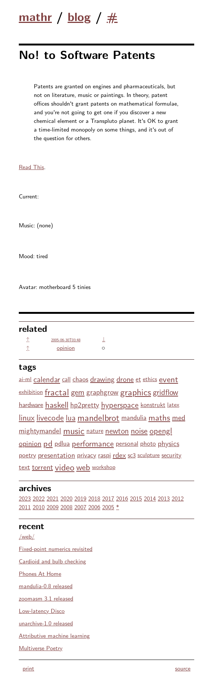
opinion (66, 347)
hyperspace (120, 404)
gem (78, 391)
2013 (164, 498)
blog (79, 16)
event (168, 378)
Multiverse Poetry (40, 647)
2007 (80, 506)
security (171, 454)
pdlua (62, 443)
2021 (53, 498)
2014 (150, 498)
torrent (42, 466)
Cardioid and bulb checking (52, 561)
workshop (103, 466)
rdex (119, 454)
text (24, 467)
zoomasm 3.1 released (46, 598)
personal (127, 443)
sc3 (132, 454)
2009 (53, 506)
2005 (108, 506)
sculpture (148, 454)
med (178, 417)
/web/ (27, 536)
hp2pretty (84, 404)
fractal (57, 391)
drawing (102, 378)
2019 (80, 498)
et (138, 378)
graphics (135, 391)
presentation (56, 454)
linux (27, 417)
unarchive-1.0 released (46, 623)
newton (117, 430)
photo (148, 443)
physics (168, 443)
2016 (122, 498)
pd (48, 443)
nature (94, 430)
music (74, 430)
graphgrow (102, 391)
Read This (31, 166)
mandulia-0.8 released (46, 585)
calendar (46, 378)
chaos (80, 379)
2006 (94, 506)
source (182, 668)
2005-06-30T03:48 (65, 339)
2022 (39, 498)
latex (173, 404)
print (28, 668)
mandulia (134, 417)
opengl (161, 430)
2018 (94, 498)
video (64, 466)
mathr (35, 16)
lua (71, 417)
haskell (56, 404)
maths (159, 417)
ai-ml (25, 378)
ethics (150, 378)
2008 (66, 506)
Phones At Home (40, 573)
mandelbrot (98, 417)
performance (93, 443)
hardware (31, 404)
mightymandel (40, 430)
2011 (25, 506)
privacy (86, 454)
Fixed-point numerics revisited (55, 548)
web (83, 466)
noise (139, 430)
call (66, 378)
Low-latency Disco (42, 610)
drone (125, 378)
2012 (178, 498)
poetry (27, 454)
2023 (25, 498)
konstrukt (152, 404)
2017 (108, 498)
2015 (136, 498)
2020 (66, 498)
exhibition (31, 391)
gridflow (165, 391)
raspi (104, 454)
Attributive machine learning (54, 635)
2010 (39, 506)
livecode (50, 417)
